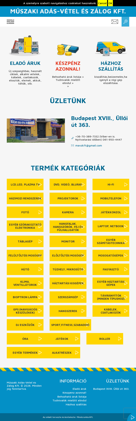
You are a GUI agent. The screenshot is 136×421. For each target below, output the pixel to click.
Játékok (61, 338)
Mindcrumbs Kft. (85, 417)
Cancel (102, 3)
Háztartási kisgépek (68, 283)
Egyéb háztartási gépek (111, 283)
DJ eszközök (25, 324)
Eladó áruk (25, 63)
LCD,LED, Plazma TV (25, 184)
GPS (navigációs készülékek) (25, 311)
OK (110, 3)
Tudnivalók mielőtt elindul (69, 400)
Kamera (68, 212)
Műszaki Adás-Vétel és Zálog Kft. (68, 11)
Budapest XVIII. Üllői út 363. (111, 388)
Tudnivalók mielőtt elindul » (68, 81)
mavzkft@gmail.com (88, 145)
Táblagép (25, 241)
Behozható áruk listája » (68, 76)
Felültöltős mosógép (25, 255)
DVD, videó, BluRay (68, 184)
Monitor (68, 241)
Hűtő (25, 269)
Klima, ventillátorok (25, 283)
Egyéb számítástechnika (111, 241)
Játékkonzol (111, 212)
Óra (25, 338)
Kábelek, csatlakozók (111, 311)
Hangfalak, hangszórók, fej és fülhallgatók (68, 226)
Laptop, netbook (111, 226)
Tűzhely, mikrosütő (68, 269)
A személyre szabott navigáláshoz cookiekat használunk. (60, 3)
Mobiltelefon (110, 198)
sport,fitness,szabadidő (70, 324)
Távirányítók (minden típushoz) (111, 297)
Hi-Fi (111, 184)
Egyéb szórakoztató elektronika (25, 226)
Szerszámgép (68, 297)
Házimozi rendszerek (25, 198)
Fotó (25, 212)
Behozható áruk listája (71, 396)
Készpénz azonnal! (68, 66)
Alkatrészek (62, 352)
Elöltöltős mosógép (68, 255)
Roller (104, 338)
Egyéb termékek (25, 352)
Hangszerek (68, 311)
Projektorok (68, 198)
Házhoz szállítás (110, 66)
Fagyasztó (111, 269)
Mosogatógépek (110, 255)
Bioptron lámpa (25, 297)
